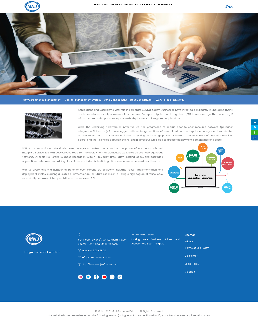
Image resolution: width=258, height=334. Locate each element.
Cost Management (141, 100)
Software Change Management (42, 100)
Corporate (153, 6)
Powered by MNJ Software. (143, 234)
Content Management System (83, 100)
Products (131, 6)
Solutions (91, 6)
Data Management (115, 100)
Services (111, 6)
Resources (175, 6)
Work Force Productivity (170, 100)
